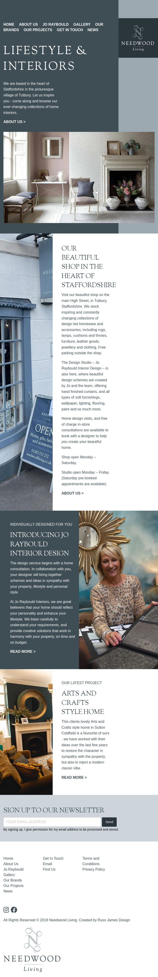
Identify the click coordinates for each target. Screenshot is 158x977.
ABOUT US (28, 24)
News (7, 891)
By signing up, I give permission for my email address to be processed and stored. (61, 829)
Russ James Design (114, 920)
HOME (8, 24)
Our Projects (13, 886)
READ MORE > (23, 651)
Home (8, 858)
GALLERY (82, 24)
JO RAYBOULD (55, 24)
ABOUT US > (14, 122)
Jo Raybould (13, 869)
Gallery (9, 875)
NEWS (92, 30)
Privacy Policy (93, 869)
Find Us (49, 869)
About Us (10, 864)
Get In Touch (53, 858)
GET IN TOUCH (70, 30)
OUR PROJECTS (38, 30)
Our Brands (12, 880)
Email (47, 864)
